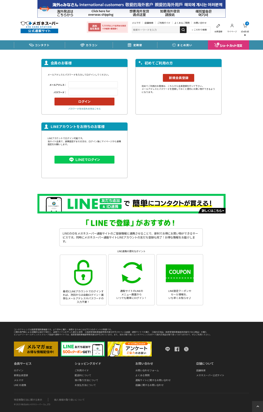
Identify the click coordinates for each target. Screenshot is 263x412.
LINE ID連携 (20, 385)
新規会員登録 (21, 375)
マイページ (232, 31)
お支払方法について (85, 385)
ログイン (18, 370)
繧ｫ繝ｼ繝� (245, 29)
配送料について (83, 375)
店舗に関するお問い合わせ (149, 385)
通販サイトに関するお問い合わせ (153, 380)
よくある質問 (142, 375)
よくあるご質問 (182, 23)
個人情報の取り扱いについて (69, 399)
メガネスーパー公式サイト (210, 375)
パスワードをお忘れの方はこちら (84, 108)
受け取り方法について (86, 380)
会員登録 (218, 31)
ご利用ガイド (163, 23)
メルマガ (136, 23)
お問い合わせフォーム (147, 370)
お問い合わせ (200, 23)
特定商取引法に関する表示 (28, 399)
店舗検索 (149, 23)
